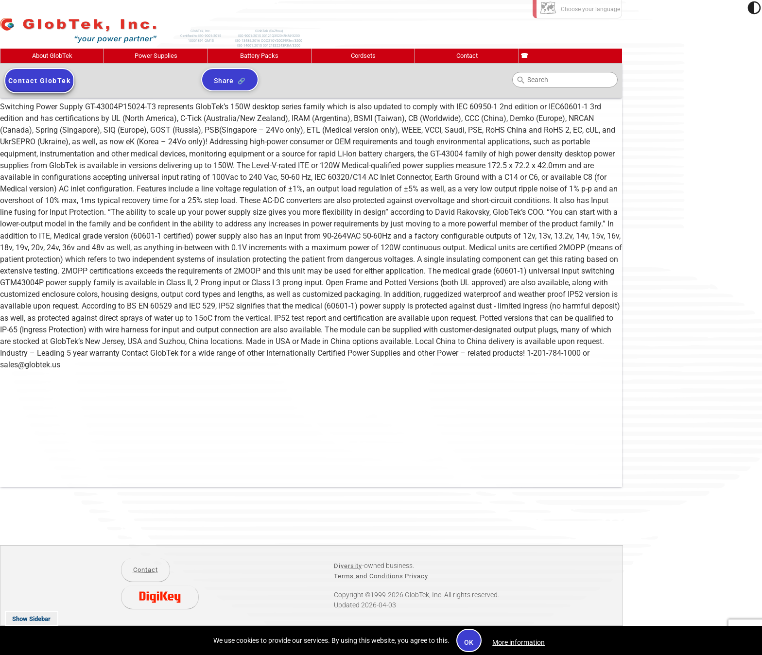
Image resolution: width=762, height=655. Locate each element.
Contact (467, 55)
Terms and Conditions (368, 576)
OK (469, 642)
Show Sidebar (31, 618)
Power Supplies (156, 55)
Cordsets (363, 55)
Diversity (348, 565)
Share (224, 81)
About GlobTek (52, 55)
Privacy (416, 576)
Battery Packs (259, 55)
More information (518, 642)
